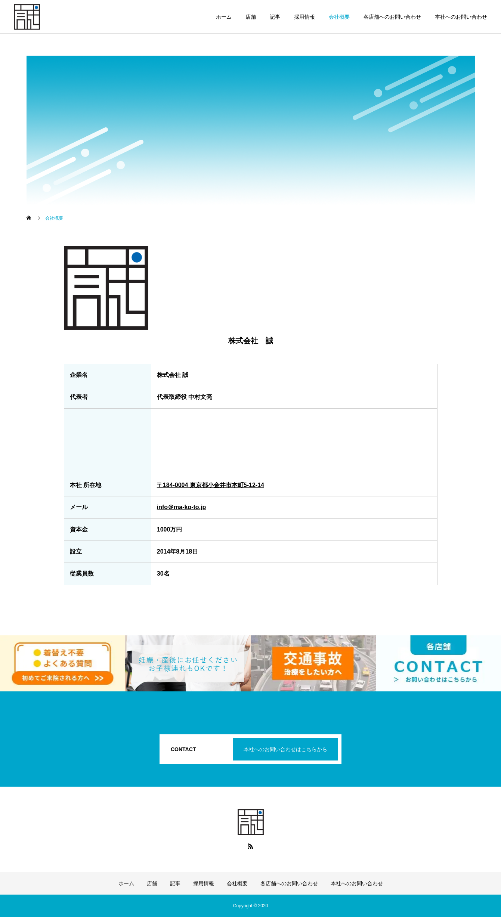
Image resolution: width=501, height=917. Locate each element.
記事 (275, 17)
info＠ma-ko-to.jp (181, 507)
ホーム (224, 17)
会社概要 (339, 17)
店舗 (250, 17)
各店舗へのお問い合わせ (392, 17)
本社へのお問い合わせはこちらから (285, 749)
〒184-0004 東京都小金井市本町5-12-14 (210, 485)
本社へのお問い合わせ (461, 17)
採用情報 (304, 17)
